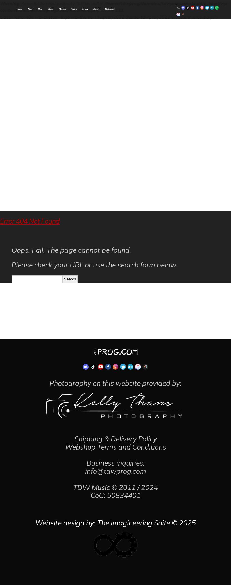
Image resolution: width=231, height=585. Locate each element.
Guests (96, 9)
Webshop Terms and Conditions (115, 447)
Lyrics (85, 9)
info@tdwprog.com (115, 471)
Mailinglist (110, 9)
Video (74, 9)
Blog (30, 9)
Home (19, 9)
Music (50, 9)
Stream (62, 9)
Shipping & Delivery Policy (115, 438)
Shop (40, 9)
